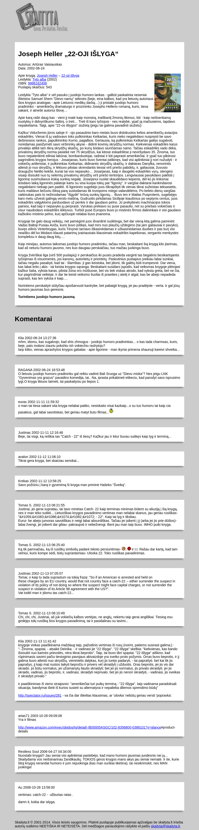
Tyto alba (39, 79)
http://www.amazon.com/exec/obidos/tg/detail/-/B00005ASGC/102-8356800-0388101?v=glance (89, 727)
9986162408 (37, 83)
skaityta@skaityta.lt (165, 826)
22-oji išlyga (70, 75)
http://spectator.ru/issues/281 (39, 695)
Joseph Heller (47, 75)
